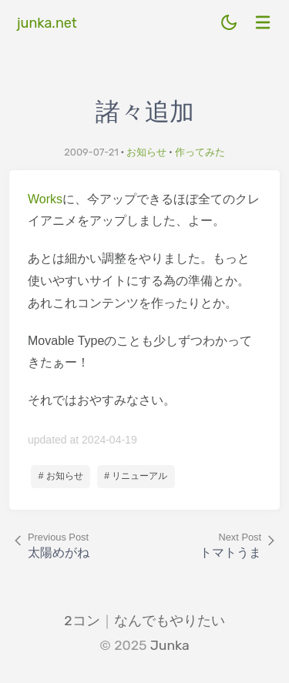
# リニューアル (135, 475)
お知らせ (146, 152)
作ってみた (200, 152)
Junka (170, 645)
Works (45, 199)
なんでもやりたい (169, 620)
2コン (81, 620)
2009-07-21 (91, 152)
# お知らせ (61, 475)
